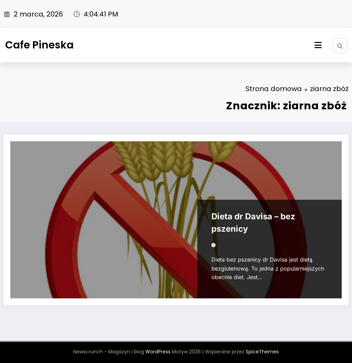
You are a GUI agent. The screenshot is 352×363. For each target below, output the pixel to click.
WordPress (157, 351)
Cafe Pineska (39, 45)
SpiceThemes (262, 351)
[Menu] (318, 45)
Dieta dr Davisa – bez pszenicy (253, 222)
